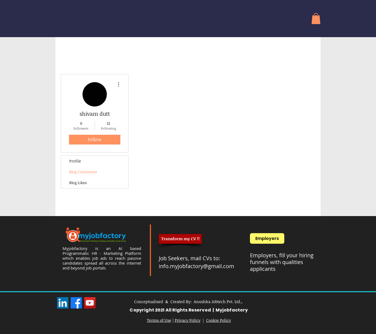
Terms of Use (159, 320)
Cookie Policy (218, 320)
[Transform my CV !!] (180, 239)
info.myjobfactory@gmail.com (196, 266)
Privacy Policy (187, 320)
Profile (75, 160)
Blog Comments (83, 171)
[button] (316, 18)
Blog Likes (78, 182)
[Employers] (267, 238)
